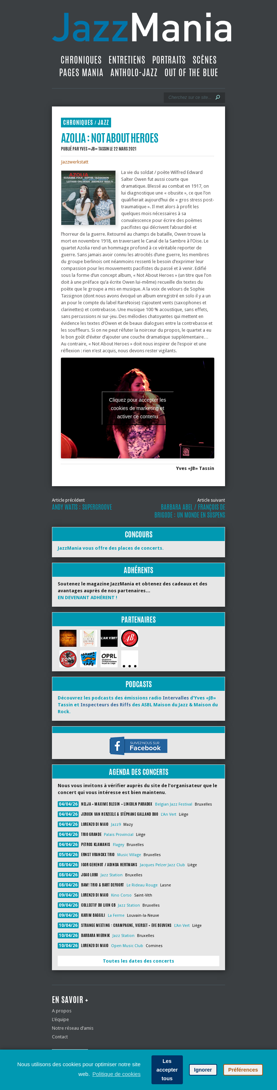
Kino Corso (121, 895)
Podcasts (139, 684)
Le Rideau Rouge (142, 885)
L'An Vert (168, 814)
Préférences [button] (243, 1070)
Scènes (205, 60)
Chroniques (81, 60)
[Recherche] (189, 97)
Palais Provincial (118, 834)
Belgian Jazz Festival (173, 804)
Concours (139, 534)
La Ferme (116, 915)
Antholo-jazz (134, 72)
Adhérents (138, 570)
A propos (61, 1010)
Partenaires (138, 619)
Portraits (169, 60)
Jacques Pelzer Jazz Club (162, 865)
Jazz (103, 122)
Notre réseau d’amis (72, 1028)
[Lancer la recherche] (217, 97)
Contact (60, 1036)
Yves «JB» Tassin (94, 148)
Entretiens (127, 60)
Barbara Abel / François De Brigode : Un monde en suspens (189, 511)
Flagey (118, 844)
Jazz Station (112, 875)
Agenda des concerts (138, 772)
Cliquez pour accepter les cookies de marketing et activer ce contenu (137, 408)
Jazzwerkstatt (74, 162)
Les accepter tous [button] (167, 1069)
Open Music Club (127, 945)
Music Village (129, 855)
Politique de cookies (116, 1074)
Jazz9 (116, 824)
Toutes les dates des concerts (138, 961)
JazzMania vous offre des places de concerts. (111, 548)
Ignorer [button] (203, 1070)
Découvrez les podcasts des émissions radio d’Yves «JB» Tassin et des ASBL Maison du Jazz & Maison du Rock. (138, 704)
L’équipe (60, 1019)
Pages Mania (81, 72)
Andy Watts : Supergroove (82, 507)
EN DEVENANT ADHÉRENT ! (87, 597)
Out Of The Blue (191, 72)
